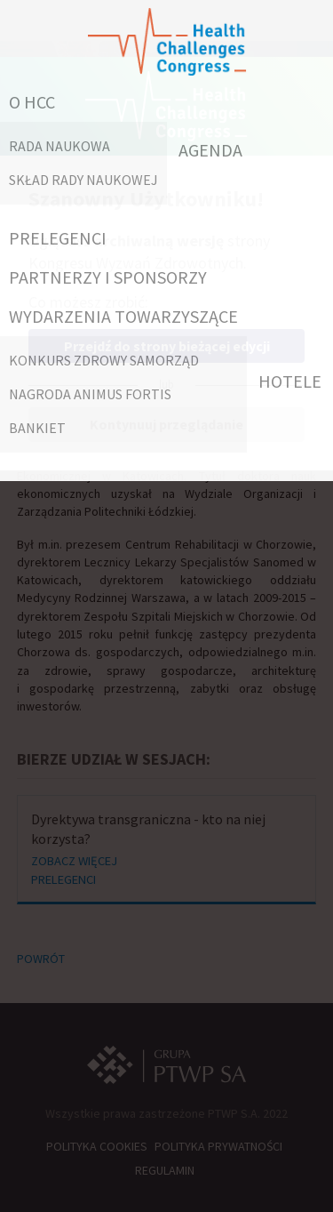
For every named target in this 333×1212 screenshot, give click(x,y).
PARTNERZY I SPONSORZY (108, 277)
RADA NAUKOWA (59, 146)
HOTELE (289, 381)
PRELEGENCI (58, 238)
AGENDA (210, 150)
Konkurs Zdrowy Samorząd (104, 360)
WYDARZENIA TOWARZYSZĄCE (123, 316)
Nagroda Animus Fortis (90, 394)
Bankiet (37, 428)
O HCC (32, 102)
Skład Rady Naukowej (83, 180)
